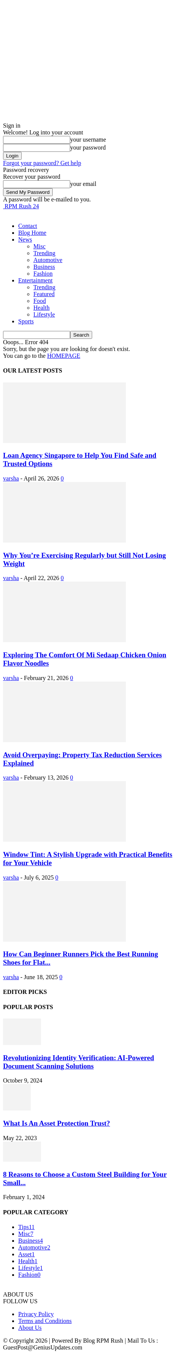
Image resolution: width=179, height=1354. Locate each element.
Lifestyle (44, 314)
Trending (44, 253)
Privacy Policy (36, 1314)
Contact (27, 226)
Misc (39, 246)
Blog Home (32, 232)
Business (44, 267)
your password (88, 147)
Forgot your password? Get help (42, 163)
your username (88, 139)
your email (83, 184)
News (25, 239)
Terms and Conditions (45, 1321)
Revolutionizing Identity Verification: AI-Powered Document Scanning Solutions (78, 1062)
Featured (44, 294)
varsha (11, 478)
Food (39, 301)
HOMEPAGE (63, 356)
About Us (30, 1327)
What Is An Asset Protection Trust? (56, 1123)
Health (41, 307)
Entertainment (35, 280)
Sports (26, 321)
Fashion (43, 273)
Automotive (47, 260)
